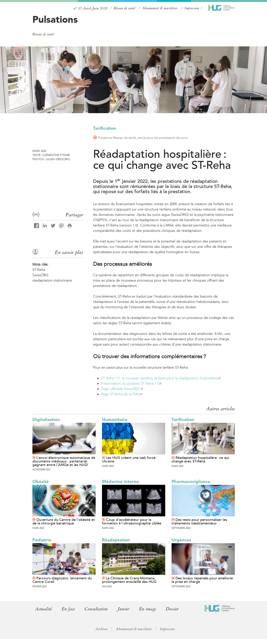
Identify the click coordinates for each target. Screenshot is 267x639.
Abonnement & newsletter (159, 8)
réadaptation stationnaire (52, 280)
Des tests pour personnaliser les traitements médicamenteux (199, 521)
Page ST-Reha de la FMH (121, 394)
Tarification (104, 128)
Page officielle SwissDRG (122, 389)
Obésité (40, 481)
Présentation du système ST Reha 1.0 (131, 383)
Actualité (43, 609)
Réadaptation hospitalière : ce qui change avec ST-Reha (200, 459)
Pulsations (55, 19)
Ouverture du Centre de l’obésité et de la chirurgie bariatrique (63, 521)
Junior (123, 609)
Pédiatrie (41, 540)
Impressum (192, 8)
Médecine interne (120, 481)
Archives (101, 629)
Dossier (172, 609)
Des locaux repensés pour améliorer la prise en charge (202, 580)
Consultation (96, 609)
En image (147, 609)
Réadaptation (116, 540)
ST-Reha (38, 270)
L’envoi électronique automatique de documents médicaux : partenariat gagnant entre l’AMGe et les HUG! (63, 461)
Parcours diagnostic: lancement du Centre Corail (62, 580)
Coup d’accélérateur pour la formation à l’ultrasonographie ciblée (131, 521)
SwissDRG (40, 275)
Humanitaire (114, 419)
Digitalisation (46, 419)
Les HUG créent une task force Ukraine (129, 459)
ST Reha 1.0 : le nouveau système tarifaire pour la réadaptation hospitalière (161, 378)
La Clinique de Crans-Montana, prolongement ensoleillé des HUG (129, 580)
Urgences (181, 540)
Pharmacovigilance (191, 481)
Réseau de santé (124, 8)
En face (68, 609)
